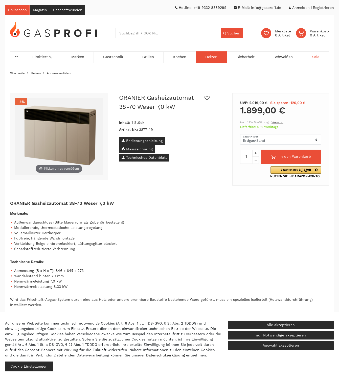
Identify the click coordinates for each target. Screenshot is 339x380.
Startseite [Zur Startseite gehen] (17, 74)
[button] (301, 172)
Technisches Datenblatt (144, 158)
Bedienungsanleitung (142, 141)
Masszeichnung (137, 150)
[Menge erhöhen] (255, 153)
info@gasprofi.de (266, 8)
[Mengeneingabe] (246, 157)
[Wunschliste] (276, 34)
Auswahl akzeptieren (281, 345)
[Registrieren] (323, 7)
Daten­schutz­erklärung (165, 355)
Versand (277, 123)
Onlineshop (19, 10)
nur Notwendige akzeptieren (281, 335)
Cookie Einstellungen (29, 366)
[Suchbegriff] (168, 34)
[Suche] (231, 34)
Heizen (36, 74)
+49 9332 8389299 (210, 8)
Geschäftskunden (74, 10)
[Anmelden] (301, 7)
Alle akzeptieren (281, 325)
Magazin (44, 10)
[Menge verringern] (255, 161)
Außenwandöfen (59, 74)
